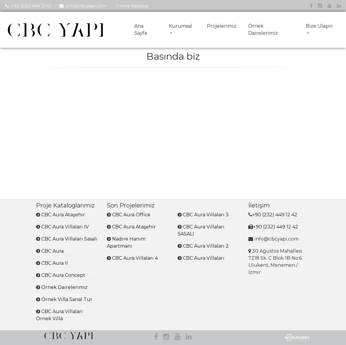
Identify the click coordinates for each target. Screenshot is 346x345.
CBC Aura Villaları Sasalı (69, 239)
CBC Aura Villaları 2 (206, 246)
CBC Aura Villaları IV (65, 227)
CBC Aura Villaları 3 (206, 215)
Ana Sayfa (140, 29)
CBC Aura (52, 251)
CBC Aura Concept (63, 275)
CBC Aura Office (131, 215)
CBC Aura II (54, 263)
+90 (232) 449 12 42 (31, 6)
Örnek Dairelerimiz (263, 29)
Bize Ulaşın (319, 26)
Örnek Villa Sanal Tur (66, 299)
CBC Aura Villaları (203, 258)
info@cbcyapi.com (85, 6)
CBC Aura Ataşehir (63, 215)
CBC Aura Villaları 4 (135, 258)
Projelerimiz (221, 26)
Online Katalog (131, 6)
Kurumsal (180, 26)
